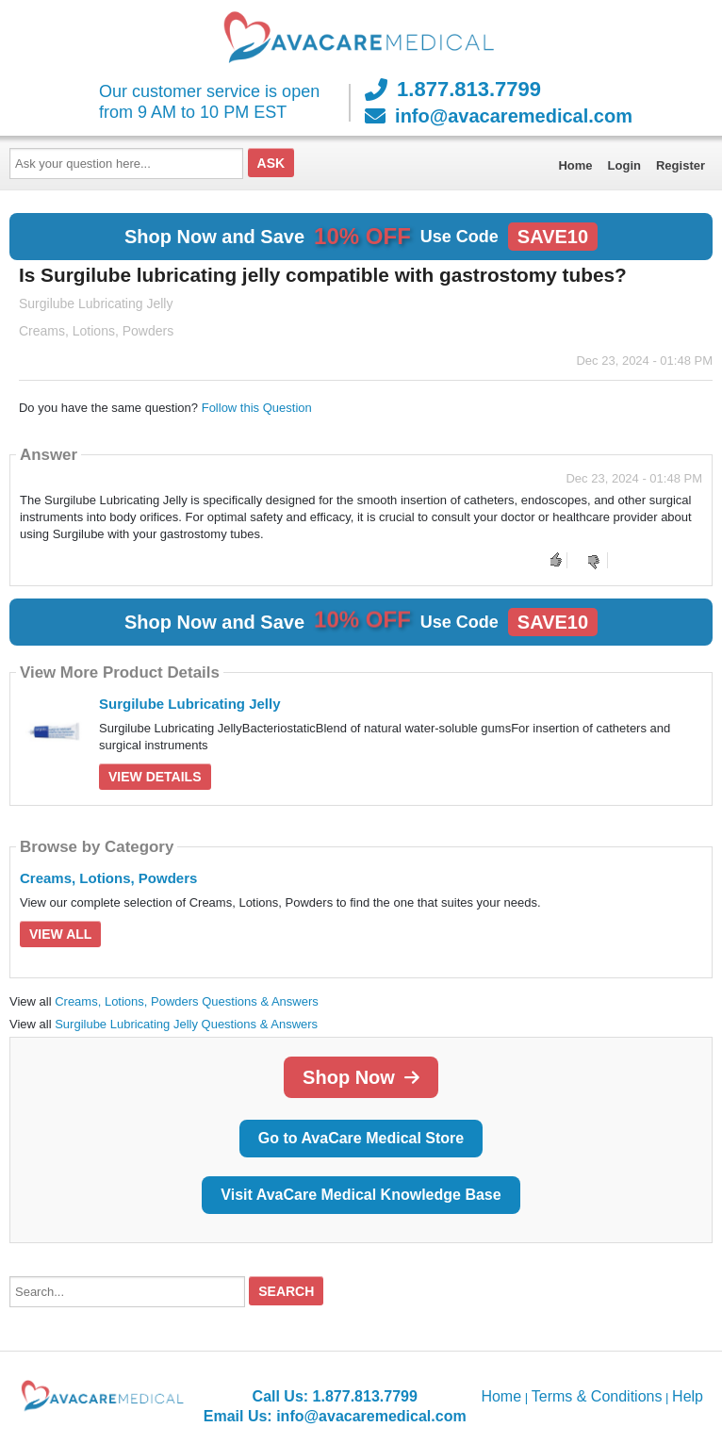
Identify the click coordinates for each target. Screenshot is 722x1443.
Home (575, 165)
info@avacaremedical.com (498, 116)
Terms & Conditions (597, 1396)
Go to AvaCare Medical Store (361, 1138)
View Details (155, 776)
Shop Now (361, 1077)
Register (680, 165)
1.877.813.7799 (453, 89)
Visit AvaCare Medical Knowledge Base (360, 1195)
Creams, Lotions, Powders (108, 878)
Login (624, 165)
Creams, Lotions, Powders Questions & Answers (187, 1001)
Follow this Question (257, 408)
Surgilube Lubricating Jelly (190, 704)
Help (687, 1396)
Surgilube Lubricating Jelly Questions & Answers (186, 1024)
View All (60, 934)
